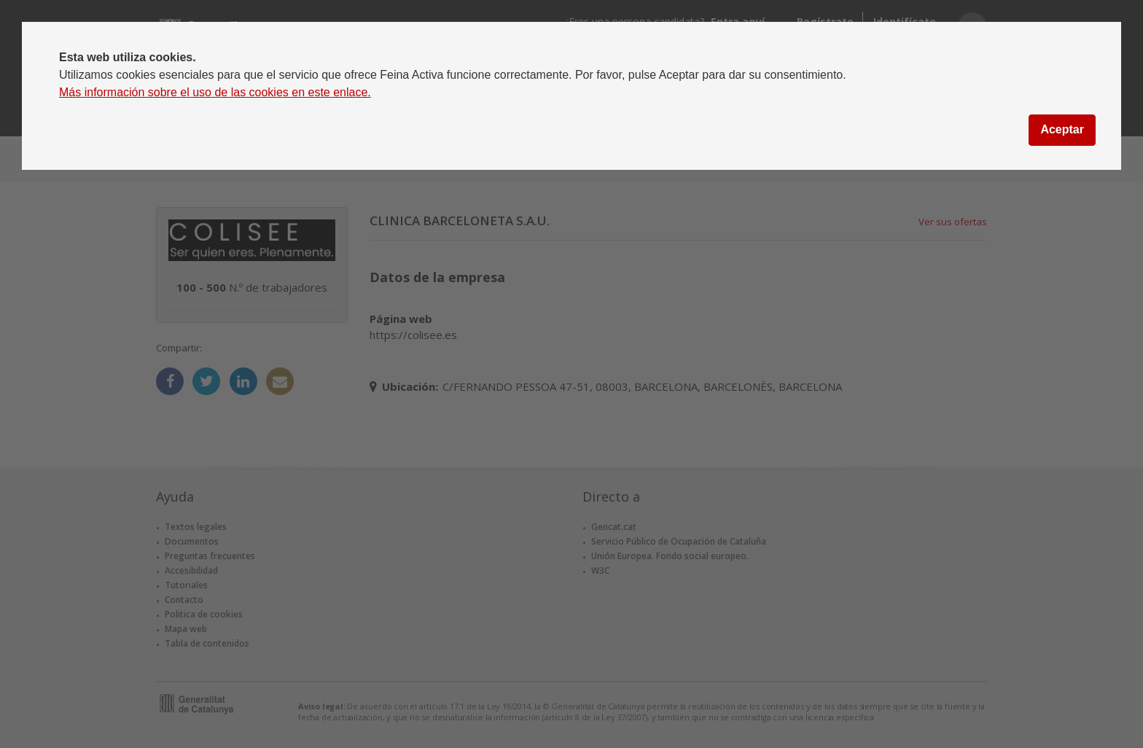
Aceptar (1062, 129)
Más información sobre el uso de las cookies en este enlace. (215, 92)
